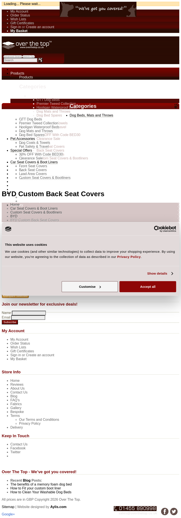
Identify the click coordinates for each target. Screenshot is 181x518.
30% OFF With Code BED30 (58, 135)
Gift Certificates (22, 23)
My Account (19, 11)
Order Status (20, 15)
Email (6, 317)
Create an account (40, 27)
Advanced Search (12, 56)
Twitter (15, 452)
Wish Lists (18, 19)
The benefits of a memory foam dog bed (41, 484)
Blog (27, 480)
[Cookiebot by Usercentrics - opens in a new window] (157, 229)
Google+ (8, 514)
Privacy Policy (30, 201)
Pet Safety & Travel (34, 146)
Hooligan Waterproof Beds (57, 107)
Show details (157, 273)
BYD (14, 216)
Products (17, 73)
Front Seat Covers (51, 146)
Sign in (15, 27)
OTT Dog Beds (48, 100)
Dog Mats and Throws (53, 111)
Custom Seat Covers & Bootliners (62, 158)
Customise (90, 286)
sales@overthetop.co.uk (138, 513)
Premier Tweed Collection (56, 103)
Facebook (18, 448)
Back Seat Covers (50, 150)
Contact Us (18, 444)
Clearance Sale (48, 139)
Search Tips (28, 56)
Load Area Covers (33, 174)
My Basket (18, 359)
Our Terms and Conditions (39, 419)
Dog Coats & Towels (34, 142)
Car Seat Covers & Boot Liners (51, 142)
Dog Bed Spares (49, 115)
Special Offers (21, 150)
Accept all (147, 286)
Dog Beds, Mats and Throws (50, 96)
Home (15, 204)
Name (6, 313)
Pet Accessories (22, 139)
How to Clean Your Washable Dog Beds (40, 492)
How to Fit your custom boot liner (35, 488)
